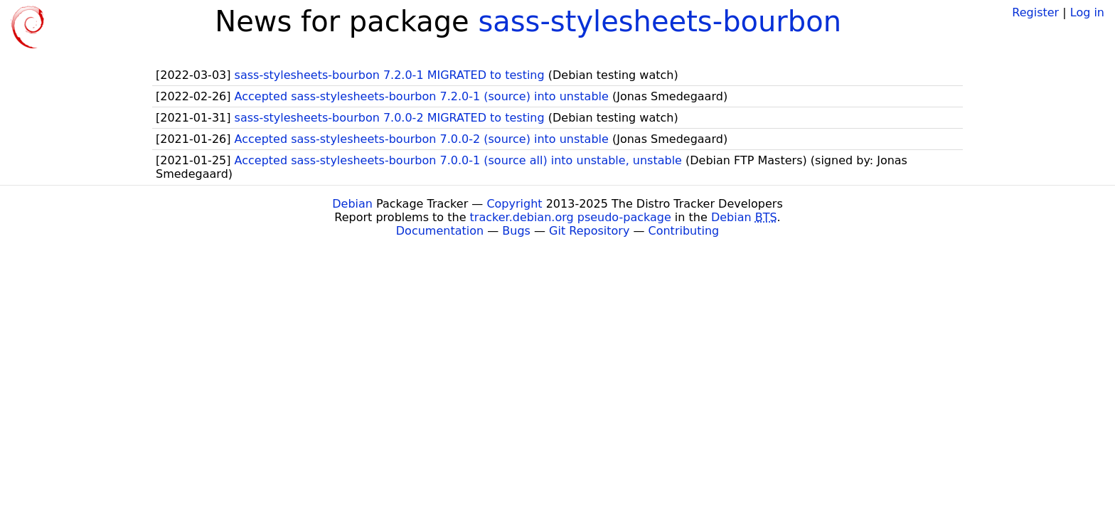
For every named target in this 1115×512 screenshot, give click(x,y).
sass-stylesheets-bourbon (659, 21)
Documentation (440, 231)
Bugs (516, 231)
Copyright (514, 203)
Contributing (684, 231)
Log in (1087, 12)
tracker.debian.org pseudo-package (570, 217)
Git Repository (589, 231)
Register (1035, 12)
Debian (352, 203)
